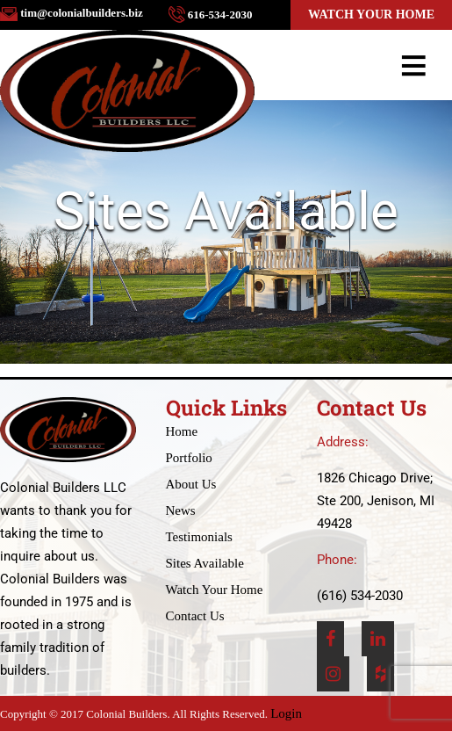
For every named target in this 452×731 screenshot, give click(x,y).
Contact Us (195, 616)
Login (286, 713)
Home (182, 431)
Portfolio (189, 458)
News (181, 510)
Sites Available (205, 563)
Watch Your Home (371, 14)
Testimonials (199, 537)
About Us (191, 484)
